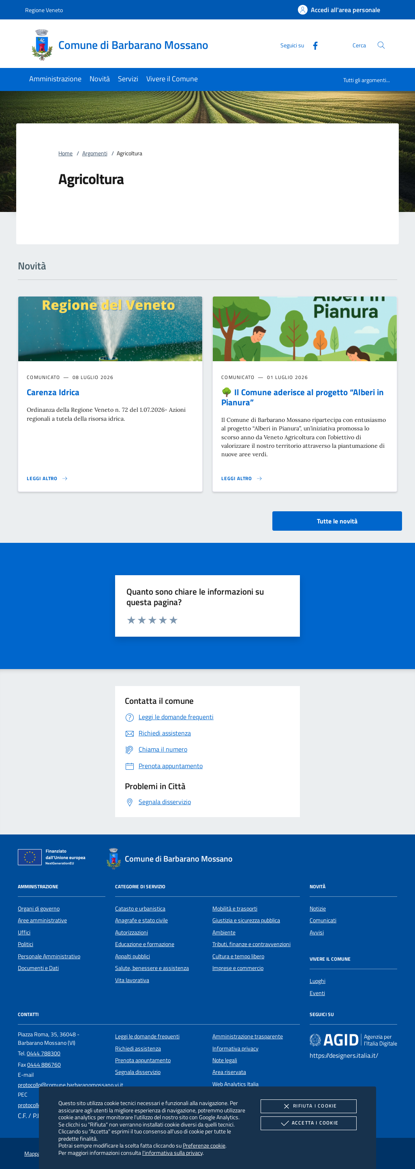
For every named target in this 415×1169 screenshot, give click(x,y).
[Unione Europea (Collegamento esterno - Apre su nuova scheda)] (54, 858)
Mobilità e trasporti (234, 908)
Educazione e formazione (144, 944)
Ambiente (223, 932)
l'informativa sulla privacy (172, 1152)
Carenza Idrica (53, 391)
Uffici (24, 932)
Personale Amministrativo (49, 956)
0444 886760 (44, 1064)
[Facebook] (312, 44)
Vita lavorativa (132, 980)
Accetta (308, 1123)
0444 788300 (43, 1053)
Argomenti (94, 153)
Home (65, 153)
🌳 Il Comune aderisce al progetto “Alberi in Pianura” (302, 397)
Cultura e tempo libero (238, 956)
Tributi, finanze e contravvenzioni (251, 944)
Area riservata (229, 1071)
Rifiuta (308, 1106)
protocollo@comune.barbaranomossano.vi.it (70, 1084)
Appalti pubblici (132, 956)
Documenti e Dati (38, 968)
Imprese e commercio (237, 968)
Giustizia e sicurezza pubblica (246, 920)
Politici (25, 944)
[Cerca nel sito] (381, 45)
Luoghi (317, 980)
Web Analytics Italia (235, 1084)
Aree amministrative (42, 920)
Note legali (224, 1060)
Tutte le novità (337, 521)
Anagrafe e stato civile (141, 920)
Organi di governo (39, 908)
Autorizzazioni (131, 932)
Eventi (317, 993)
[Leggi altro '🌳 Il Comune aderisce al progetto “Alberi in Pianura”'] (242, 478)
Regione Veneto (44, 10)
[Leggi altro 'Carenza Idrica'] (47, 478)
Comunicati (323, 920)
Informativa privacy (235, 1048)
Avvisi (317, 932)
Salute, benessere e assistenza (152, 968)
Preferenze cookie (204, 1145)
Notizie (318, 908)
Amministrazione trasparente (247, 1036)
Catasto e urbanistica (140, 908)
